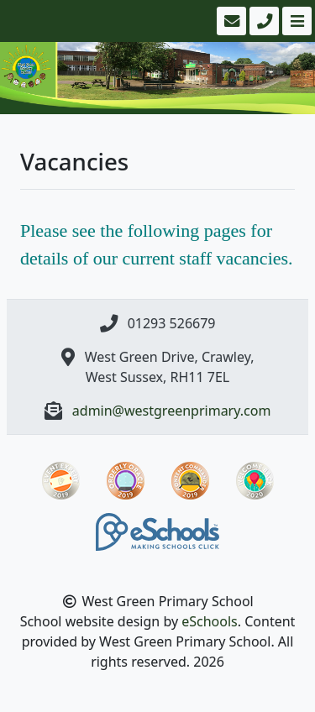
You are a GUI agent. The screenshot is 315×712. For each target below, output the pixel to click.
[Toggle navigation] (295, 21)
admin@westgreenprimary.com (171, 410)
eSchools (209, 621)
